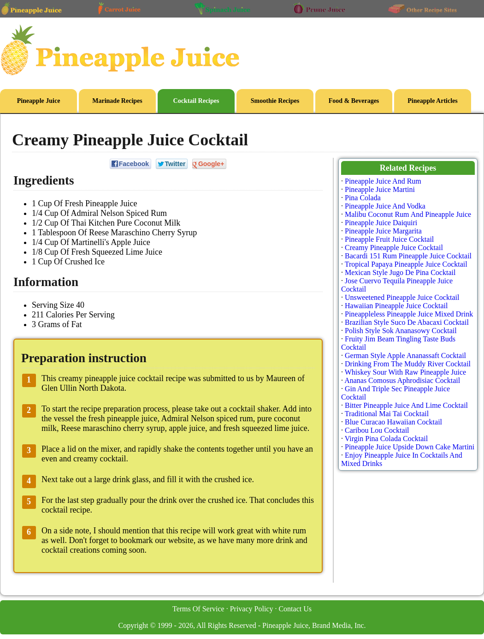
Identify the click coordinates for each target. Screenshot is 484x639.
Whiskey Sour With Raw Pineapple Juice (405, 372)
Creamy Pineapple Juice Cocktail (394, 247)
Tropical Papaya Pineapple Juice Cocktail (406, 264)
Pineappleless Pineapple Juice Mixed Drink (409, 314)
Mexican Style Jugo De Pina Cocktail (400, 272)
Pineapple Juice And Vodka (385, 206)
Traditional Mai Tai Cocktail (387, 414)
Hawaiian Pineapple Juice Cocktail (396, 306)
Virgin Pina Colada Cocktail (386, 438)
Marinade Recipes (117, 100)
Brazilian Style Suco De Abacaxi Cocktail (407, 322)
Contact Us (295, 609)
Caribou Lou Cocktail (377, 430)
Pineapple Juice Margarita (383, 231)
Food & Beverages (354, 100)
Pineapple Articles (432, 100)
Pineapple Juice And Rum (383, 181)
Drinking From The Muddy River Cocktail (408, 364)
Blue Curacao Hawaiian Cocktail (393, 422)
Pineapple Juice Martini (380, 189)
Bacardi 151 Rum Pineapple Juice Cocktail (408, 256)
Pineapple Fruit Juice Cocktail (389, 239)
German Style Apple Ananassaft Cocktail (405, 355)
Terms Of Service (198, 609)
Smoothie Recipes (275, 100)
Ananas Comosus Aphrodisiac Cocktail (402, 380)
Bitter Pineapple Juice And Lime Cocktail (406, 405)
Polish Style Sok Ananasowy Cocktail (401, 330)
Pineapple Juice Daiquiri (381, 223)
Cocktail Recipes (196, 100)
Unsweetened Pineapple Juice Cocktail (402, 297)
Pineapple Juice (38, 100)
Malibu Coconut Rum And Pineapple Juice (408, 214)
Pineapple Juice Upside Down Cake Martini (409, 447)
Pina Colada (363, 198)
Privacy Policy (251, 609)
